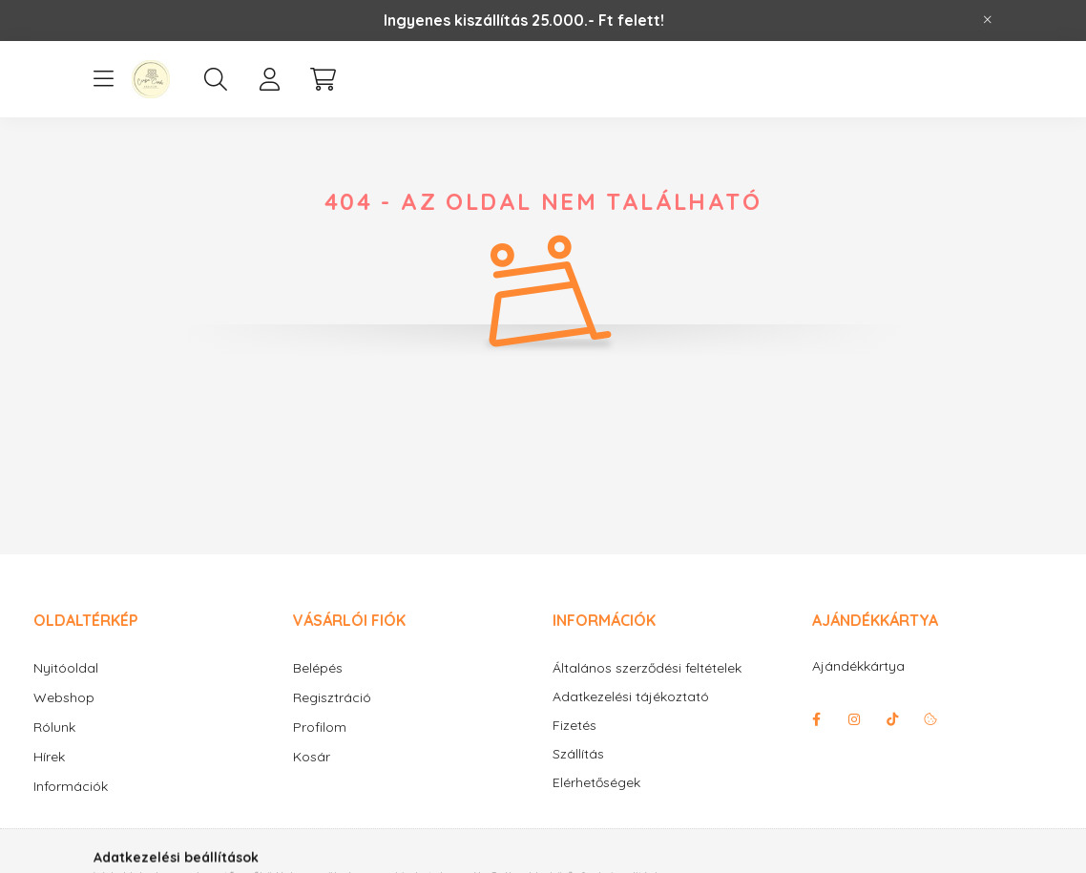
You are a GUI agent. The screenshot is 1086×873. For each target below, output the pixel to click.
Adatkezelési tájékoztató (631, 697)
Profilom (319, 727)
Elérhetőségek (596, 783)
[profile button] (269, 79)
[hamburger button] (103, 79)
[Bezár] (987, 20)
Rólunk (54, 727)
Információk (70, 786)
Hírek (49, 756)
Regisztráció (332, 697)
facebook (816, 719)
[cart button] (322, 79)
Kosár (311, 756)
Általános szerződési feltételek (647, 668)
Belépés (318, 667)
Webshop (63, 697)
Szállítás (578, 754)
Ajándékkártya (858, 666)
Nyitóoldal (65, 667)
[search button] (216, 79)
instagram (854, 719)
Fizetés (574, 725)
